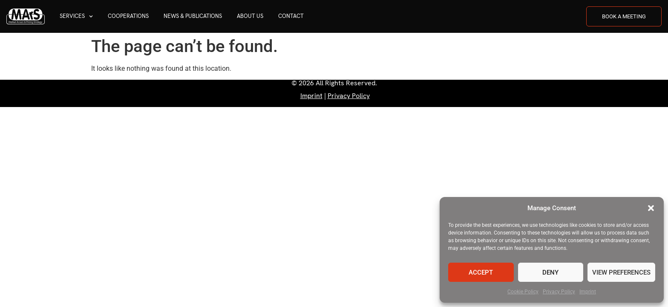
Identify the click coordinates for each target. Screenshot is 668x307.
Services (76, 16)
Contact (291, 16)
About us (250, 16)
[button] (651, 208)
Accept (481, 272)
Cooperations (128, 16)
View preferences (621, 272)
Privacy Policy (559, 292)
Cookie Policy (522, 292)
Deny (550, 272)
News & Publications (193, 16)
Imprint (587, 292)
